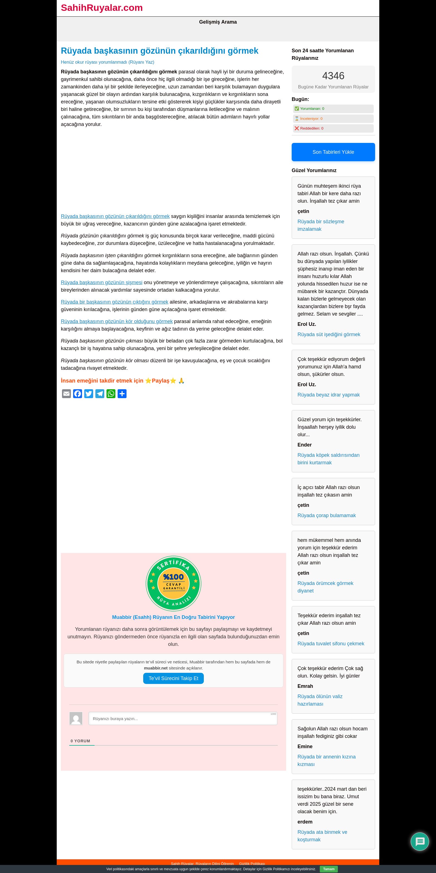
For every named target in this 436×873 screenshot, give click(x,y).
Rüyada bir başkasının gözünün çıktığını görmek (114, 302)
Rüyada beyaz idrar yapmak (329, 395)
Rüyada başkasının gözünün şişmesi (101, 282)
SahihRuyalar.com (102, 7)
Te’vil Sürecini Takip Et (174, 678)
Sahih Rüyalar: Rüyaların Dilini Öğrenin (202, 864)
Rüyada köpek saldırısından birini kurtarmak (329, 458)
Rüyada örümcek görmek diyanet (325, 587)
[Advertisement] (173, 171)
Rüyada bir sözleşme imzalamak (321, 225)
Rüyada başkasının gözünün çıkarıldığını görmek (160, 50)
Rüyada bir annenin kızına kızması (327, 760)
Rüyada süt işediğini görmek (329, 334)
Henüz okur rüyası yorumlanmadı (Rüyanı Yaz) (107, 62)
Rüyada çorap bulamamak (327, 515)
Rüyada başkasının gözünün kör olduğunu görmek (117, 321)
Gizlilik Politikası (252, 864)
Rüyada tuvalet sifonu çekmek (331, 643)
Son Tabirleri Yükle (333, 152)
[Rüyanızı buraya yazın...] (183, 718)
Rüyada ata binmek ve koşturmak (322, 835)
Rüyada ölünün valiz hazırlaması (320, 700)
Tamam (329, 869)
